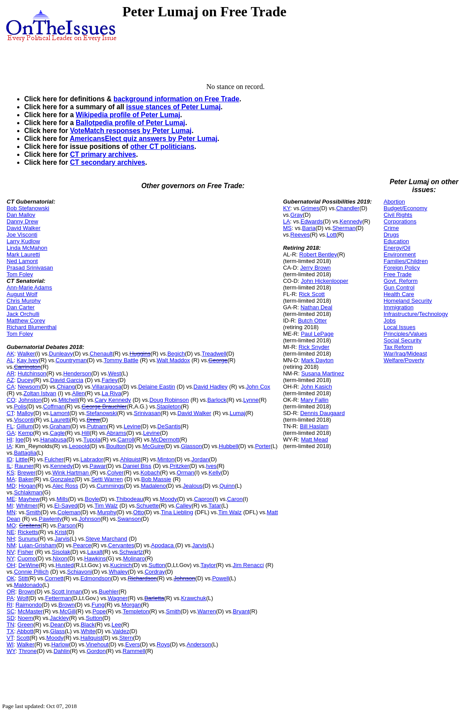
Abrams (116, 433)
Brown (26, 591)
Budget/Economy (405, 208)
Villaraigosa (106, 386)
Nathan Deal (316, 307)
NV (11, 552)
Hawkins (95, 558)
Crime (391, 228)
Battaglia (25, 452)
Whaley (118, 571)
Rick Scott (312, 294)
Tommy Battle (120, 360)
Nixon (60, 558)
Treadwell (214, 353)
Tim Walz (106, 505)
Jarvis (62, 538)
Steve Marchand (106, 538)
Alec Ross (65, 485)
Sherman (344, 228)
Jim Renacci (248, 565)
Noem (25, 618)
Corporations (399, 221)
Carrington (27, 366)
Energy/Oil (396, 248)
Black (88, 624)
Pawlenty (50, 518)
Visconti (24, 419)
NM (11, 545)
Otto (138, 512)
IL (9, 466)
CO (11, 400)
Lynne (251, 400)
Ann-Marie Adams (29, 287)
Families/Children (405, 261)
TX (10, 631)
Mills (62, 499)
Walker (26, 353)
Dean (57, 624)
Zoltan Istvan (39, 393)
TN (10, 624)
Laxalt (95, 552)
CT (10, 413)
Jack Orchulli (23, 314)
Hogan (26, 485)
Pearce (82, 545)
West (114, 373)
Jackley (59, 618)
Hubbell (228, 446)
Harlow (60, 644)
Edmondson (96, 578)
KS (10, 472)
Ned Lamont (22, 261)
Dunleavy (61, 353)
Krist (60, 532)
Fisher (25, 552)
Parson (67, 525)
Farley (110, 380)
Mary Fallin (315, 400)
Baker (25, 479)
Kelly (215, 472)
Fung (98, 604)
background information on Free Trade (176, 99)
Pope (99, 611)
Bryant (241, 611)
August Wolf (22, 294)
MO (11, 525)
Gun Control (398, 287)
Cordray (155, 571)
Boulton (115, 446)
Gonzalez (62, 479)
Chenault (101, 353)
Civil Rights (397, 214)
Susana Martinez (322, 373)
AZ (10, 380)
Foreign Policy (401, 267)
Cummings (110, 485)
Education (396, 241)
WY (11, 651)
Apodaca (163, 545)
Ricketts (28, 532)
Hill (86, 433)
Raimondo (28, 604)
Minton (166, 459)
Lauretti (60, 419)
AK (10, 353)
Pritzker (179, 466)
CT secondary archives (107, 162)
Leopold (79, 446)
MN (11, 512)
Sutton (157, 565)
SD (11, 618)
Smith (33, 512)
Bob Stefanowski (28, 208)
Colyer (115, 472)
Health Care (398, 294)
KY (287, 208)
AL (10, 360)
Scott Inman (67, 591)
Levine (132, 426)
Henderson (77, 373)
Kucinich (121, 565)
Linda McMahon (27, 248)
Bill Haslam (314, 426)
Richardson (142, 578)
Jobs (389, 320)
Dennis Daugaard (322, 413)
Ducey (25, 380)
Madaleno (153, 485)
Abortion (394, 201)
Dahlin (62, 651)
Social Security (402, 340)
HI (9, 439)
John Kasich (316, 386)
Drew (93, 419)
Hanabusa (53, 439)
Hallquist (92, 637)
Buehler (109, 591)
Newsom (29, 386)
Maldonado (28, 585)
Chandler (348, 208)
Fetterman (58, 598)
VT (10, 637)
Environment (399, 254)
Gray (297, 214)
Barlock (216, 400)
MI (10, 505)
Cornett (54, 578)
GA (11, 433)
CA (11, 386)
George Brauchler (104, 406)
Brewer (27, 472)
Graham (60, 426)
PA (10, 598)
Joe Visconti (22, 234)
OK (11, 578)
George (217, 360)
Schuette (147, 505)
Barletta (154, 598)
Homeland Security (407, 300)
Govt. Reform (400, 281)
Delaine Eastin (156, 386)
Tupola (91, 439)
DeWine (28, 565)
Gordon (96, 651)
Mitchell (68, 400)
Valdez (120, 631)
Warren (207, 611)
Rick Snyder (313, 347)
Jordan (200, 459)
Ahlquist (130, 459)
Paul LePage (317, 333)
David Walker (23, 228)
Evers (132, 644)
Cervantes (121, 545)
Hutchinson (32, 373)
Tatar (215, 505)
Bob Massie (156, 479)
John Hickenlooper (324, 281)
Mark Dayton (317, 360)
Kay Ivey (28, 360)
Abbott (25, 631)
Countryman (71, 360)
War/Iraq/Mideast (405, 353)
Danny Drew (22, 221)
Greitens (29, 525)
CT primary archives (103, 154)
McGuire (153, 446)
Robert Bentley (318, 254)
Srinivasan (147, 413)
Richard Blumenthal (31, 327)
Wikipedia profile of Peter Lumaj (128, 115)
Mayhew (29, 499)
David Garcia (66, 380)
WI (10, 644)
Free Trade (397, 274)
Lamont (59, 413)
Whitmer (26, 505)
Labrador (92, 459)
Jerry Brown (315, 267)
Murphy (106, 512)
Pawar (98, 466)
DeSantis (169, 426)
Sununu (28, 538)
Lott (331, 234)
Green (25, 624)
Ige (19, 439)
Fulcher (53, 459)
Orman (186, 472)
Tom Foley (20, 274)
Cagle (57, 433)
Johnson (89, 518)
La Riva (111, 393)
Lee (116, 624)
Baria (308, 228)
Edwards (312, 221)
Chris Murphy (23, 300)
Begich (176, 353)
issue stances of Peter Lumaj (173, 107)
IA (9, 446)
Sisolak (61, 552)
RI (9, 604)
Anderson (199, 644)
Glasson (191, 446)
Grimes (310, 208)
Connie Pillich (31, 571)
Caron (235, 499)
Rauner (24, 466)
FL (10, 426)
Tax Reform (397, 347)
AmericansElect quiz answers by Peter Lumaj (143, 138)
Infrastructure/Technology (415, 314)
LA (286, 221)
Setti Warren (107, 479)
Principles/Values (405, 333)
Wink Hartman (71, 472)
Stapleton (169, 406)
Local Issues (399, 327)
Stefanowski (101, 413)
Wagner (118, 598)
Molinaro (134, 558)
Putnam (97, 426)
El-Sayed (65, 505)
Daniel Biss (137, 466)
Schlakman (28, 492)
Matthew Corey (26, 320)
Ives (211, 466)
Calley (183, 505)
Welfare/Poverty (403, 360)
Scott (22, 637)
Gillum (24, 426)
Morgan (131, 604)
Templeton (136, 611)
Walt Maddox (173, 360)
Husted (64, 565)
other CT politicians (162, 146)
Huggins (140, 353)
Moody (168, 499)
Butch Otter (312, 320)
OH (11, 565)
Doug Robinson (169, 400)
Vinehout (97, 644)
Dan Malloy (21, 214)
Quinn (227, 485)
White (88, 631)
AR (11, 373)
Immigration (398, 307)
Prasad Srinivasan (30, 267)
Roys (163, 644)
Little (21, 459)
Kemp (25, 433)
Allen (78, 393)
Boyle (92, 499)
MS (287, 228)
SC (11, 611)
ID (9, 459)
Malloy (25, 413)
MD (11, 485)
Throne (27, 651)
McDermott (165, 439)
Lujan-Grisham (37, 545)
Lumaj (237, 413)
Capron (203, 499)
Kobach (150, 472)
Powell (220, 578)
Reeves (300, 234)
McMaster (30, 611)
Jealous (192, 485)
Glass (57, 631)
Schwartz (131, 552)
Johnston (30, 400)
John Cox (258, 386)
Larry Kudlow (23, 241)
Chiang (66, 386)
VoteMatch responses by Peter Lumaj (130, 130)
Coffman (54, 406)
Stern (126, 637)
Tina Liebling (177, 512)
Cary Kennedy (113, 400)
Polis (20, 406)
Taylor (208, 565)
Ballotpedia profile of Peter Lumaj (130, 122)
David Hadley (211, 386)
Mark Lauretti (23, 254)
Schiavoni (79, 571)
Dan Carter (21, 307)
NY (10, 558)
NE (11, 532)
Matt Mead (314, 439)
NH (11, 538)
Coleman (69, 512)
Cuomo (27, 558)
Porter (262, 446)
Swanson (128, 518)
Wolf (23, 598)
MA (11, 479)
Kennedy (61, 466)
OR (11, 591)
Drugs (391, 234)
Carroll (126, 439)
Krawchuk (193, 598)
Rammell (134, 651)
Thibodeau (129, 499)
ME (11, 499)
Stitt (23, 578)
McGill (68, 611)
